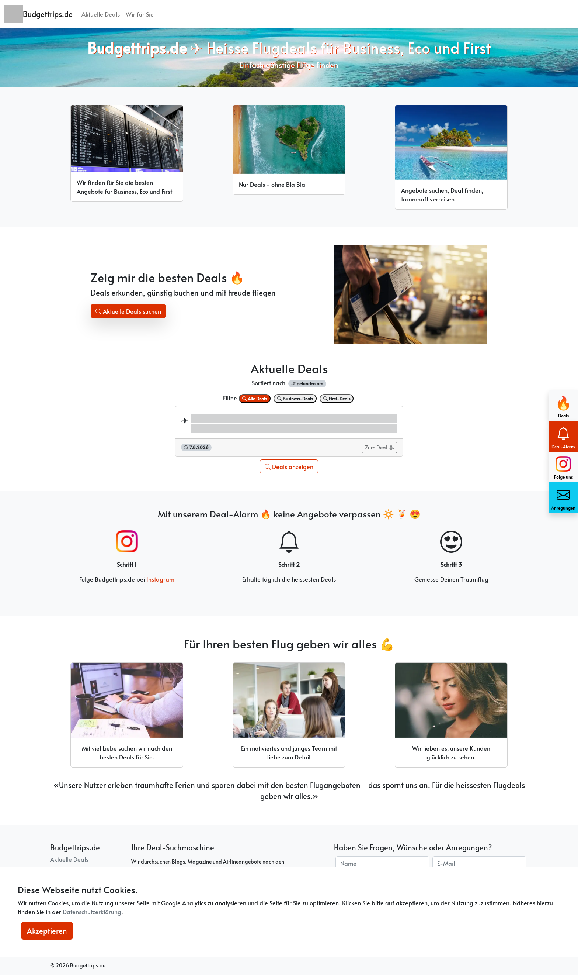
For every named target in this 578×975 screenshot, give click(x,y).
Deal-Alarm (563, 436)
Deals (563, 405)
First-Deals (336, 399)
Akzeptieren (47, 931)
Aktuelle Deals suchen (128, 311)
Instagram (160, 579)
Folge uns (563, 468)
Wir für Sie (140, 14)
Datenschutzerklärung (92, 911)
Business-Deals (295, 399)
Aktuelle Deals (100, 14)
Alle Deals (254, 399)
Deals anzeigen (289, 466)
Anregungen (563, 498)
